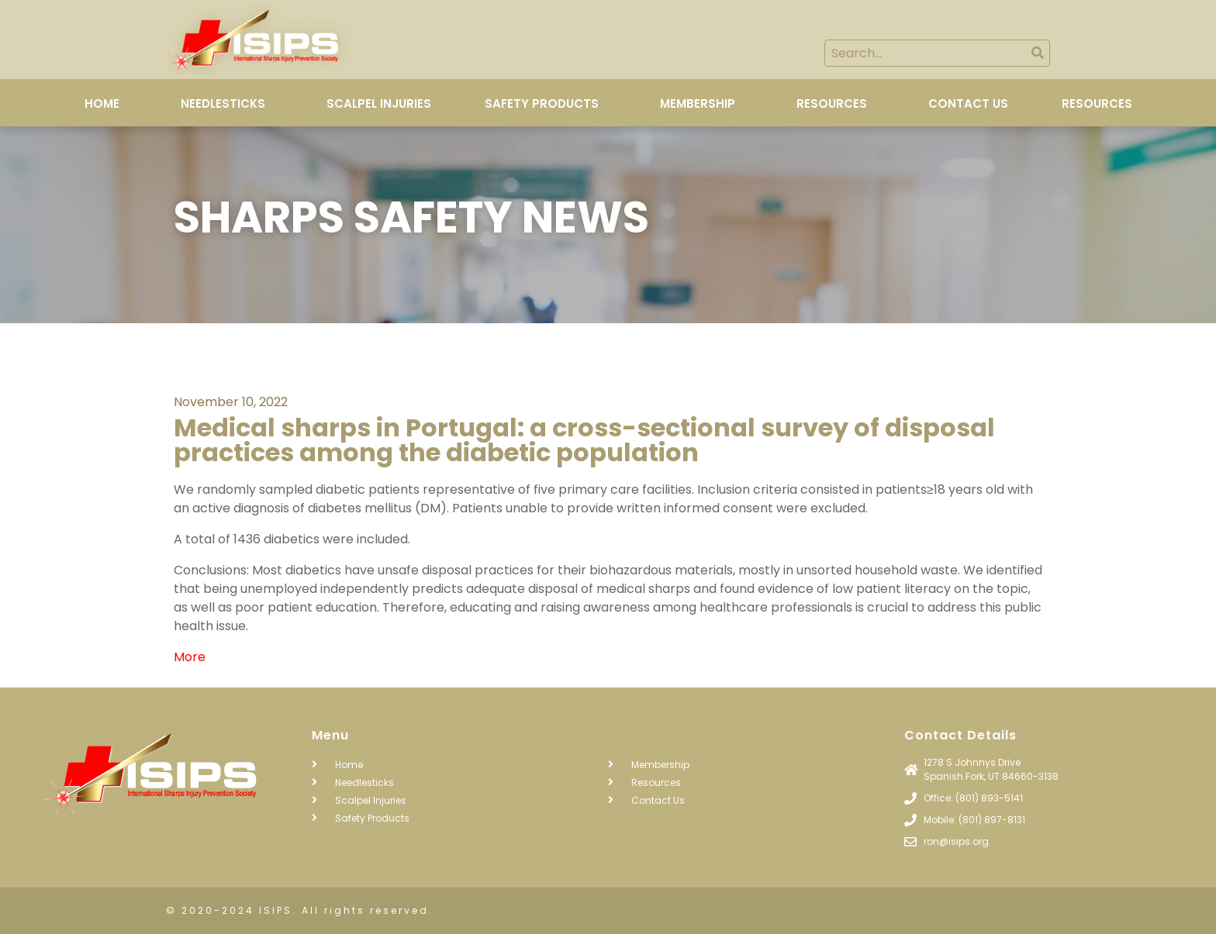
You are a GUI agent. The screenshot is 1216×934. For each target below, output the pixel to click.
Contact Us (968, 103)
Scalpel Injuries (378, 103)
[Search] (1037, 53)
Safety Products (542, 103)
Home (102, 103)
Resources (831, 103)
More (190, 657)
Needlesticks (223, 103)
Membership (697, 103)
